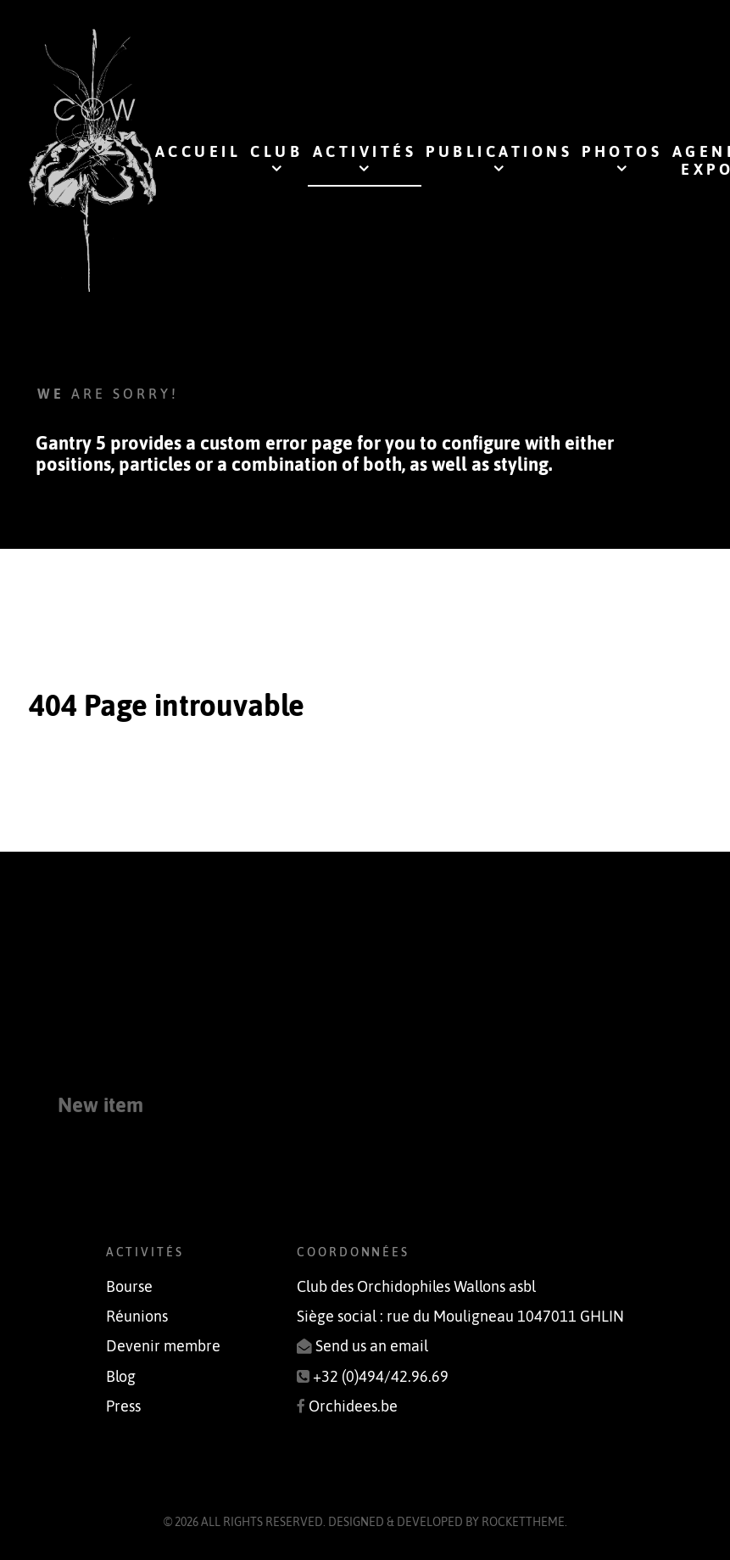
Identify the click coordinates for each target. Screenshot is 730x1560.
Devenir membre (163, 1346)
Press (123, 1406)
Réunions (137, 1316)
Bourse (129, 1286)
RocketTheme (523, 1522)
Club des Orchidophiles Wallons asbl (416, 1286)
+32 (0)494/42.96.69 (381, 1376)
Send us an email (371, 1346)
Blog (121, 1376)
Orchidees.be (353, 1406)
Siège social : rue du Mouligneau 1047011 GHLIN (460, 1316)
